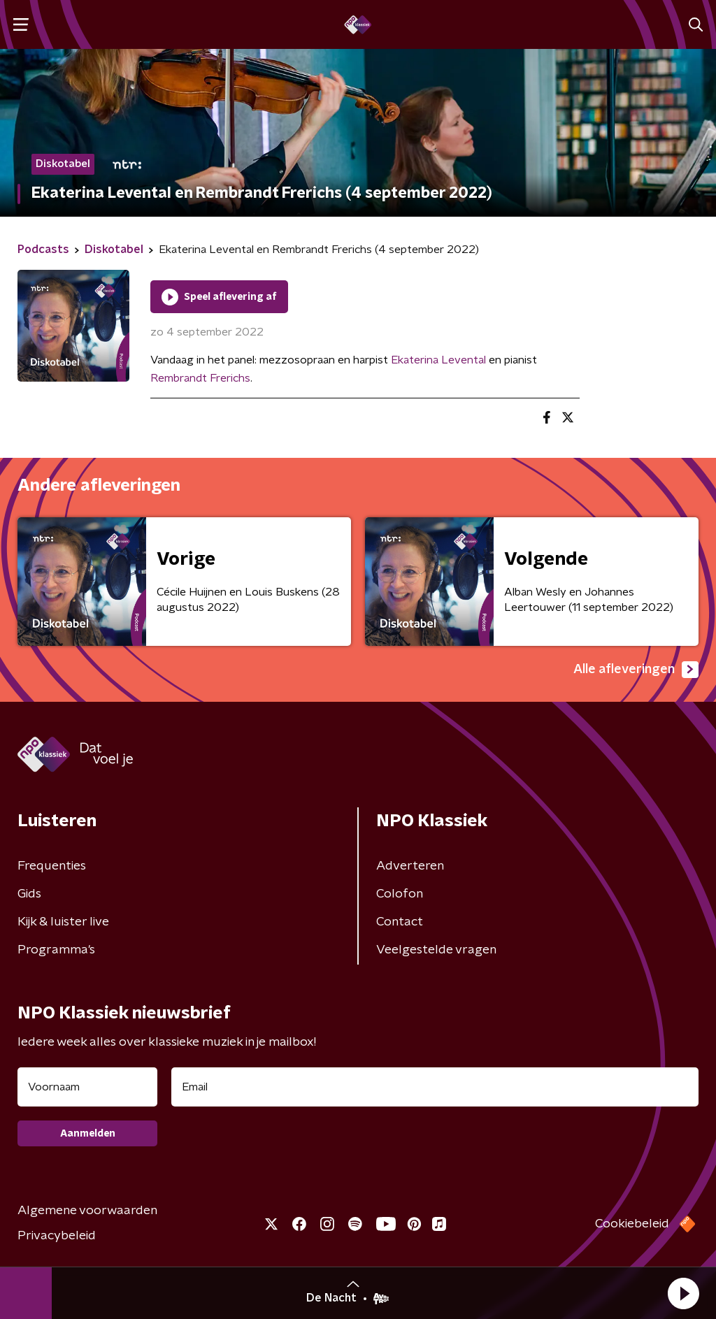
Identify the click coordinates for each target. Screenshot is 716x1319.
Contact (399, 922)
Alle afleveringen (636, 669)
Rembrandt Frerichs (200, 378)
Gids (29, 894)
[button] (683, 1293)
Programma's (56, 950)
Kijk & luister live (63, 922)
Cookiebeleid (632, 1224)
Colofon (399, 894)
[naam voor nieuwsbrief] (87, 1087)
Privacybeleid (56, 1236)
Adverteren (410, 866)
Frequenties (51, 866)
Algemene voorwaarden (87, 1210)
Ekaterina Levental (438, 360)
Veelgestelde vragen (436, 950)
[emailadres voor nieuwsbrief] (435, 1087)
